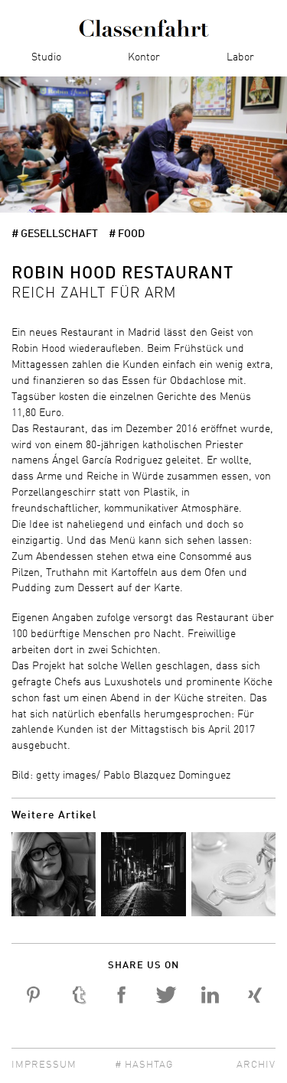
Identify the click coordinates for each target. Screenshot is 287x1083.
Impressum (44, 1065)
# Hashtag (144, 1065)
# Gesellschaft (54, 234)
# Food (127, 234)
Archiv (256, 1065)
